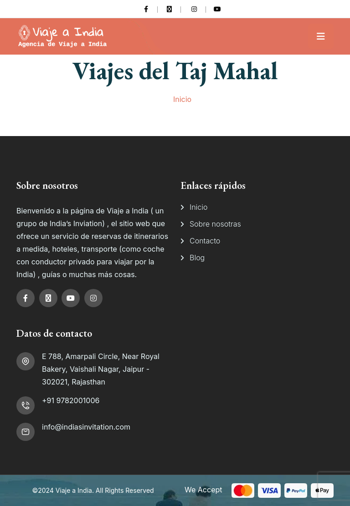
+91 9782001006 (70, 400)
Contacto (205, 240)
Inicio (182, 99)
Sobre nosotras (215, 223)
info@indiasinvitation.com (86, 426)
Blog (197, 257)
